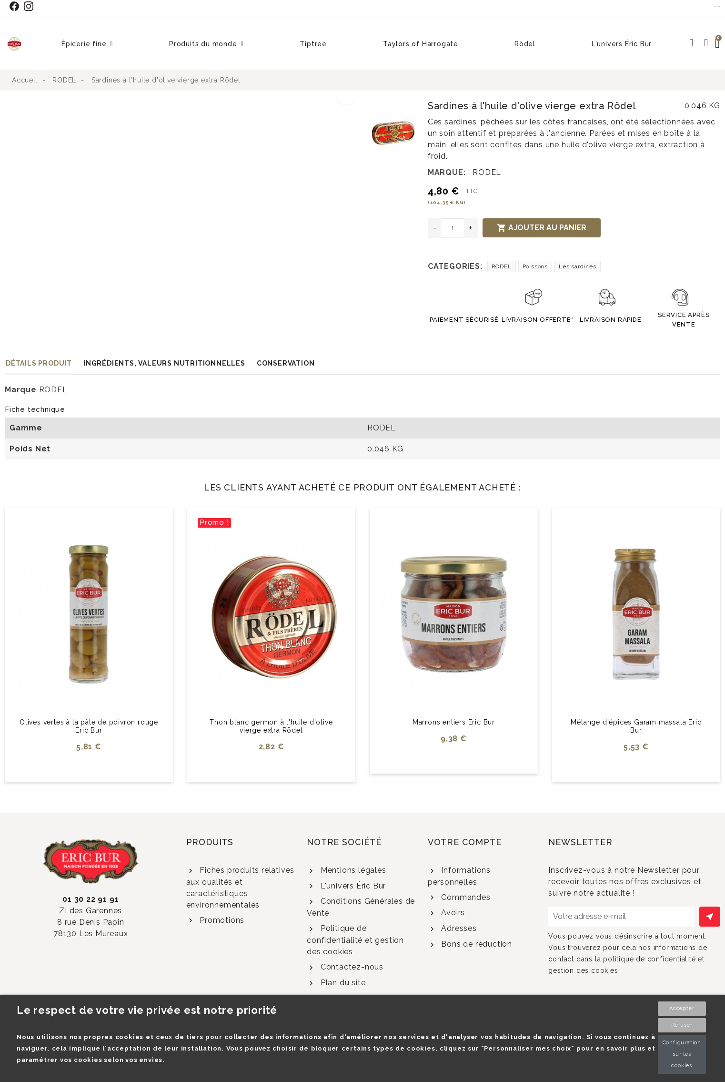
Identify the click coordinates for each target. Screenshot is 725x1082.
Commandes (465, 897)
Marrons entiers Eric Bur (454, 722)
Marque (21, 389)
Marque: (447, 172)
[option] (185, 106)
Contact (717, 6)
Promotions (220, 920)
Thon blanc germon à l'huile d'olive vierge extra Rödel (271, 726)
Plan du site (341, 982)
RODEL (487, 172)
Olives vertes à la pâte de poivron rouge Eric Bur (89, 726)
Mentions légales (352, 870)
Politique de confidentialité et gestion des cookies (355, 940)
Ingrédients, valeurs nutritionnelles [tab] (164, 363)
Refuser (682, 1025)
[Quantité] (452, 227)
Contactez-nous (350, 966)
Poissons (535, 266)
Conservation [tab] (286, 363)
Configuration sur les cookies (682, 1054)
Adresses (458, 928)
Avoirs (452, 912)
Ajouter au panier (541, 228)
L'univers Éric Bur (352, 885)
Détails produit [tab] (39, 363)
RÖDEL (502, 266)
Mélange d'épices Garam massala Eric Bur (636, 726)
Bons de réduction (475, 944)
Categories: (455, 266)
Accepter (681, 1008)
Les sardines (577, 266)
